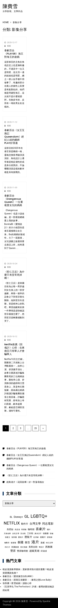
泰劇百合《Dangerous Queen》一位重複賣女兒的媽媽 (13, 200)
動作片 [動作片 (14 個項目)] (24, 523)
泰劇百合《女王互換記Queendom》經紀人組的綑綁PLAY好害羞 (14, 136)
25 (35, 428)
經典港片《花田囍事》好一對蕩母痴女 (25, 482)
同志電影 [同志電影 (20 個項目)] (48, 523)
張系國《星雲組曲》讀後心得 (17, 583)
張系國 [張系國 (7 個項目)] (14, 537)
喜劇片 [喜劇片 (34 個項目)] (41, 529)
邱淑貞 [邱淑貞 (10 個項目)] (44, 551)
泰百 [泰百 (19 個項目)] (27, 542)
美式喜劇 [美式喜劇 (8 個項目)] (23, 547)
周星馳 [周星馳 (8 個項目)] (23, 529)
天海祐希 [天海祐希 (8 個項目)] (7, 533)
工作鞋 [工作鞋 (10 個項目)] (30, 533)
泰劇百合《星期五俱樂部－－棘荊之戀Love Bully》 (28, 580)
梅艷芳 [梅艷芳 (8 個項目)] (7, 543)
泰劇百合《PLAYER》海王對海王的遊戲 (13, 54)
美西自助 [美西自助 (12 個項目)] (33, 547)
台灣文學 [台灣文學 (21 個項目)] (35, 523)
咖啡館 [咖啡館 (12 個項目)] (31, 529)
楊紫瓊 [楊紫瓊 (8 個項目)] (13, 543)
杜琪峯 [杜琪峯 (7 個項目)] (36, 537)
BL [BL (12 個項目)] (11, 517)
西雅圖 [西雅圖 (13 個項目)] (48, 546)
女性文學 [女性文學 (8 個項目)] (15, 533)
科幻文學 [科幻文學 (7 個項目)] (49, 543)
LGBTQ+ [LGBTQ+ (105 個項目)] (39, 516)
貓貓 (9, 46)
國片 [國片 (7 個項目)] (49, 530)
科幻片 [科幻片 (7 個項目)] (7, 547)
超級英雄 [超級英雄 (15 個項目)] (34, 550)
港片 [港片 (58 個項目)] (35, 542)
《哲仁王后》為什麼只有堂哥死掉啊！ (14, 275)
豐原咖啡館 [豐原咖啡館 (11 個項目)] (22, 551)
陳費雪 (10, 6)
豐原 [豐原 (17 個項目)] (13, 550)
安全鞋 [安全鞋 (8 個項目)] (23, 533)
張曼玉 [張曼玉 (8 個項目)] (7, 537)
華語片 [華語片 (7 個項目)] (41, 547)
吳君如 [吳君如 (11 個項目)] (10, 529)
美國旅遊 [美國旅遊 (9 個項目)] (15, 547)
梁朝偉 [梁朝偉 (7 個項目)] (49, 537)
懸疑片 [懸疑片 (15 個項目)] (28, 537)
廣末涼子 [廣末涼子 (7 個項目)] (37, 534)
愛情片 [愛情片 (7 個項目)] (20, 537)
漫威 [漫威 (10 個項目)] (43, 542)
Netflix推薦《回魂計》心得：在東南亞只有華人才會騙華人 (14, 349)
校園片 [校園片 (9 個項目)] (43, 537)
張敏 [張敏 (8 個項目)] (51, 533)
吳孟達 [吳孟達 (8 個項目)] (17, 529)
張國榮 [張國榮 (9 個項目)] (46, 533)
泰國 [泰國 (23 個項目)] (20, 542)
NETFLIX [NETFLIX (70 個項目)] (12, 523)
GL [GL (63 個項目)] (26, 516)
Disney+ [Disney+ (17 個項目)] (18, 516)
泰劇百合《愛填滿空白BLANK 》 (18, 576)
